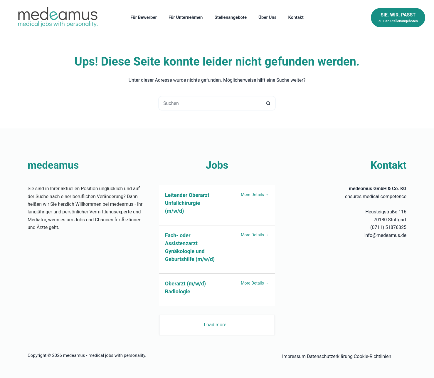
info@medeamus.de (385, 235)
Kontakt (296, 17)
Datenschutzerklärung (330, 356)
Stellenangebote (231, 17)
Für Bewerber (143, 17)
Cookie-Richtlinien (372, 356)
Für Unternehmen (186, 17)
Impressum (294, 356)
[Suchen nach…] (209, 103)
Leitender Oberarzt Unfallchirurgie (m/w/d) (187, 203)
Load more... (217, 324)
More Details (255, 194)
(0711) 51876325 (388, 227)
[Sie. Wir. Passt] (398, 17)
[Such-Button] (268, 103)
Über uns (267, 17)
